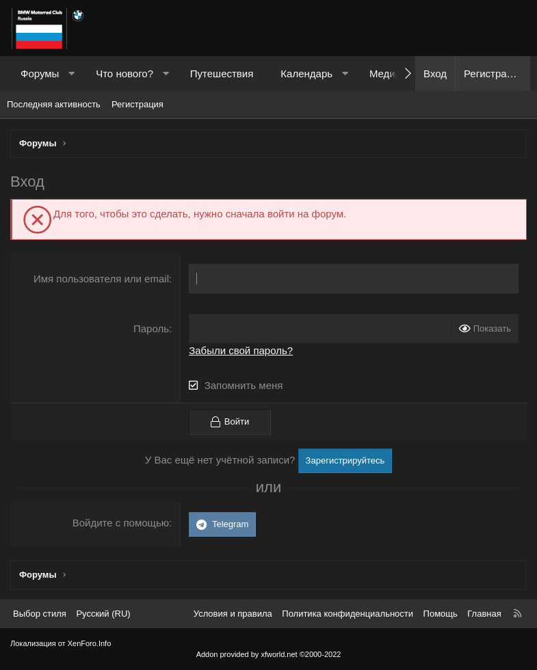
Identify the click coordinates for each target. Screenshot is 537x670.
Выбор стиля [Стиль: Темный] (39, 613)
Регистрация (137, 104)
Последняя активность (54, 104)
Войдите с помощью (121, 522)
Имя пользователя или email (101, 278)
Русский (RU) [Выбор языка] (103, 613)
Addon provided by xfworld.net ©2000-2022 (268, 654)
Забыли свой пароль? (241, 350)
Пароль (151, 328)
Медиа (385, 73)
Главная (484, 613)
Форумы (40, 73)
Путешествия (222, 73)
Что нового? (124, 73)
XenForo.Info (90, 643)
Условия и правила (233, 613)
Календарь (306, 73)
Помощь (440, 613)
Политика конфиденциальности (347, 613)
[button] (71, 73)
